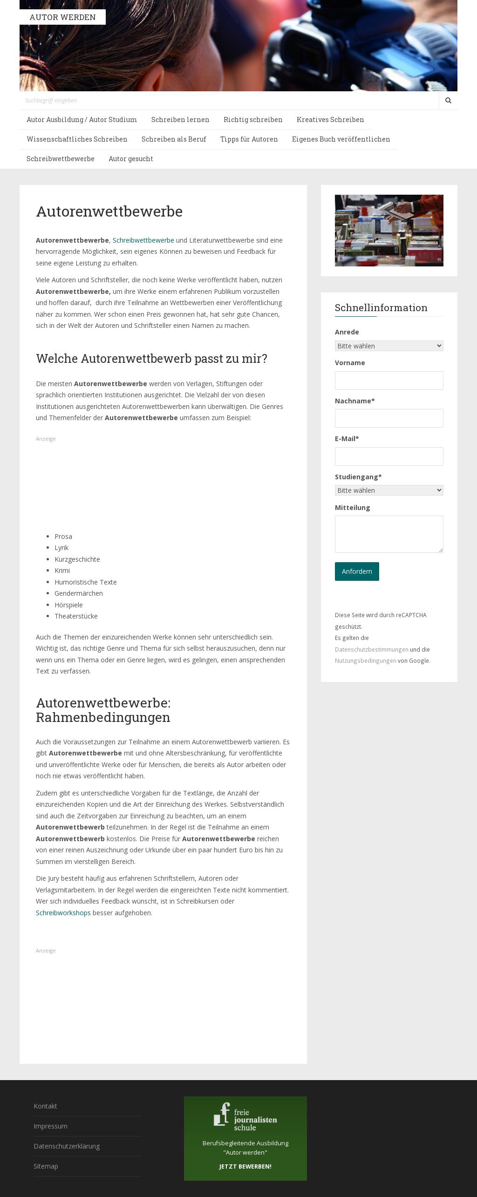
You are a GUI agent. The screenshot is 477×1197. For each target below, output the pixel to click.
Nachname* (355, 400)
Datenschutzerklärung (67, 1146)
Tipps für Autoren (249, 139)
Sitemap (46, 1166)
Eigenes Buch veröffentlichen (341, 139)
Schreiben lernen (180, 119)
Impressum (51, 1126)
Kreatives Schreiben (330, 119)
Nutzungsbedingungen (365, 660)
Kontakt (45, 1106)
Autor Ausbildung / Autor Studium (82, 119)
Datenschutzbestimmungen (372, 649)
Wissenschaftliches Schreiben (77, 139)
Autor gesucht (131, 158)
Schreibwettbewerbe (61, 158)
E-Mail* (347, 438)
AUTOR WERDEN (62, 17)
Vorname (350, 362)
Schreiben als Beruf (174, 139)
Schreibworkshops (63, 912)
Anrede (347, 331)
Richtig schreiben (253, 119)
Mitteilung (352, 507)
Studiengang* (358, 476)
